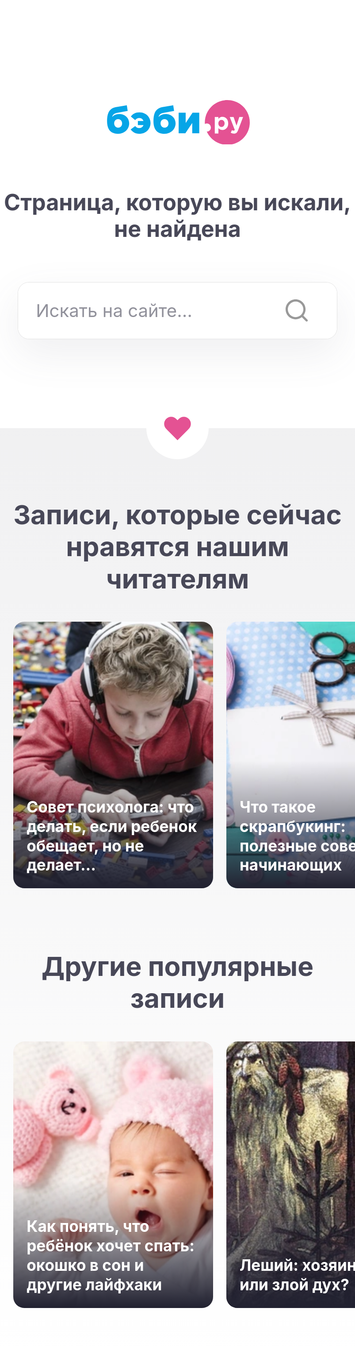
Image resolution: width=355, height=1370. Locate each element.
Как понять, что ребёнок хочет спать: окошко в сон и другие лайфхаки (111, 1255)
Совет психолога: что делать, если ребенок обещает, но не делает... (112, 836)
